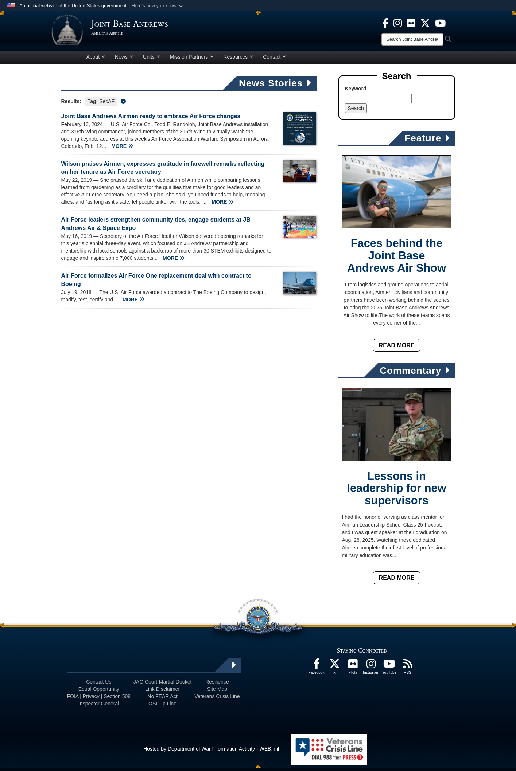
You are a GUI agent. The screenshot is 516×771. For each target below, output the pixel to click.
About (96, 59)
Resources (238, 59)
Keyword (355, 91)
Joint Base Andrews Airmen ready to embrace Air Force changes (151, 119)
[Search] (412, 39)
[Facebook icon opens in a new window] (385, 23)
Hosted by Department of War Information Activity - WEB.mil (211, 751)
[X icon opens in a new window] (425, 23)
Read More (397, 348)
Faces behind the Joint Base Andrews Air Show (396, 258)
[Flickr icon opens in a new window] (411, 23)
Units (151, 59)
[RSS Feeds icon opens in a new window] (408, 668)
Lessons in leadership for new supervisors (396, 491)
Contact (274, 59)
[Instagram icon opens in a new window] (397, 23)
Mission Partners (192, 59)
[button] (157, 5)
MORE (122, 149)
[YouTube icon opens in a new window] (440, 23)
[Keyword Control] (378, 101)
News (124, 59)
